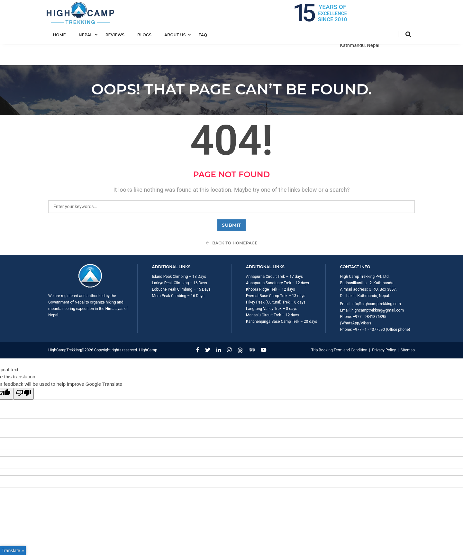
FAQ (204, 34)
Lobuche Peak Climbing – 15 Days (181, 267)
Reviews (116, 34)
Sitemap (408, 328)
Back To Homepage (231, 220)
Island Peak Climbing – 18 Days (179, 254)
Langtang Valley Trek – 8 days (271, 286)
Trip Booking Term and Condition (339, 328)
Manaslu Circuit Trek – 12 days (272, 293)
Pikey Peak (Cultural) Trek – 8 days (275, 280)
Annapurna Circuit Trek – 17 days (274, 254)
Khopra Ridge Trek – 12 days (270, 267)
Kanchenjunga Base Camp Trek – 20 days (281, 299)
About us (176, 34)
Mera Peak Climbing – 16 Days (178, 273)
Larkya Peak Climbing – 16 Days (179, 261)
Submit (231, 203)
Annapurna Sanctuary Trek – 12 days (277, 261)
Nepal (87, 34)
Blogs (146, 34)
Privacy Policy (384, 328)
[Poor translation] (23, 371)
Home (61, 34)
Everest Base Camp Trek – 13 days (275, 273)
